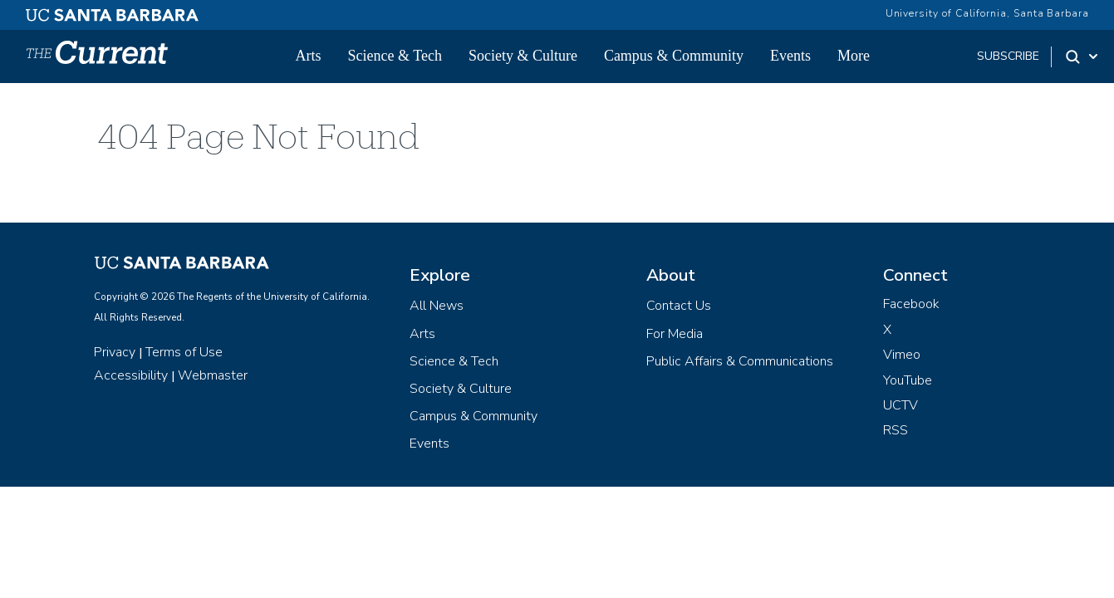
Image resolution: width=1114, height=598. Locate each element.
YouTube (907, 380)
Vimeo (901, 355)
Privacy (114, 352)
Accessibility (131, 375)
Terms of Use (184, 352)
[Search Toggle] (1083, 56)
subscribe (1008, 56)
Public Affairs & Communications (739, 361)
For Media (674, 334)
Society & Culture (523, 55)
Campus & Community (673, 55)
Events (790, 55)
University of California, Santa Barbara (987, 13)
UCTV (900, 405)
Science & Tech (395, 55)
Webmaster (213, 375)
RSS (895, 430)
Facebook (911, 304)
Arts (308, 55)
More (853, 55)
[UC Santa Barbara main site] (112, 11)
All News (437, 306)
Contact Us (678, 306)
